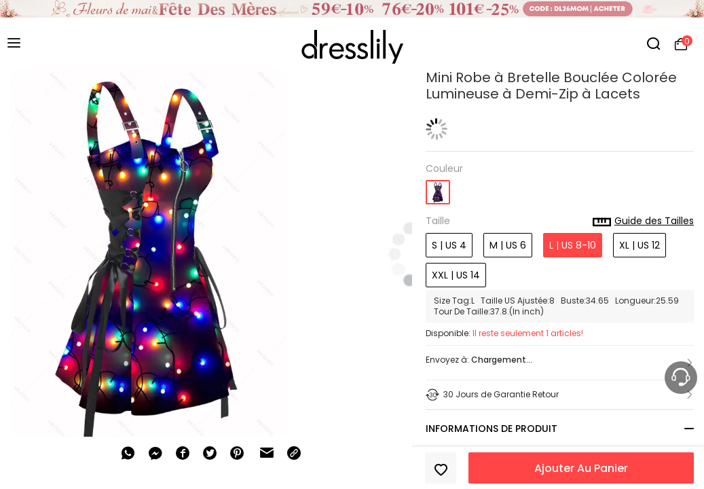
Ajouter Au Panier (581, 468)
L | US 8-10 (572, 245)
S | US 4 (449, 245)
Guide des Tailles (643, 221)
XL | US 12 (639, 245)
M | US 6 (507, 245)
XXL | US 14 (456, 275)
